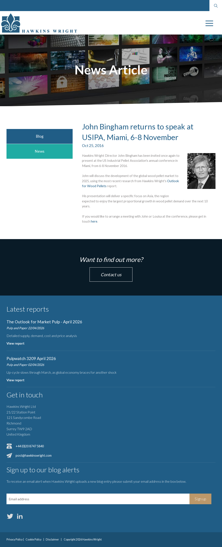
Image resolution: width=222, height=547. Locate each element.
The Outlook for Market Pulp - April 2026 (44, 321)
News (39, 151)
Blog (40, 136)
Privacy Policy (15, 539)
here (94, 221)
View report (15, 343)
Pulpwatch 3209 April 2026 (31, 358)
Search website (215, 5)
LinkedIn (19, 516)
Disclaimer (52, 539)
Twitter (10, 516)
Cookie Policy (33, 539)
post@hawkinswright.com (34, 455)
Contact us (111, 274)
